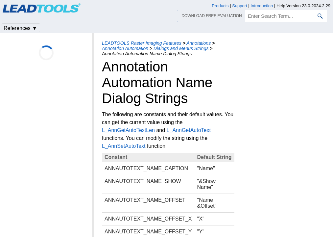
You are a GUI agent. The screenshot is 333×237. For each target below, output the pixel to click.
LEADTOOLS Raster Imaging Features (141, 43)
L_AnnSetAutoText (124, 146)
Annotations (198, 43)
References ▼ (20, 28)
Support (239, 5)
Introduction (261, 5)
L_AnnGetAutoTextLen (128, 130)
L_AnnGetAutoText (189, 130)
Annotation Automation (125, 48)
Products (220, 5)
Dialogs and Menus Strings (181, 48)
